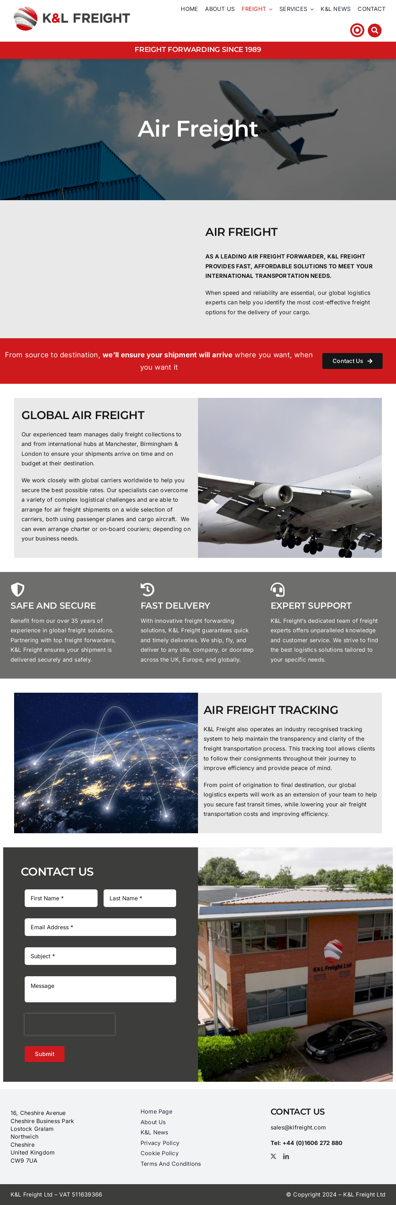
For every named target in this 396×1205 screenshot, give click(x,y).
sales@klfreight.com (298, 1127)
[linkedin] (286, 1156)
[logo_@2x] (72, 4)
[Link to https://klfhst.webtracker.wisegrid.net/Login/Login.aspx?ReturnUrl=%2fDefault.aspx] (357, 30)
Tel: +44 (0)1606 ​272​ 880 (307, 30)
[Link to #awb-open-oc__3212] (375, 30)
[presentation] (70, 1024)
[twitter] (273, 1156)
